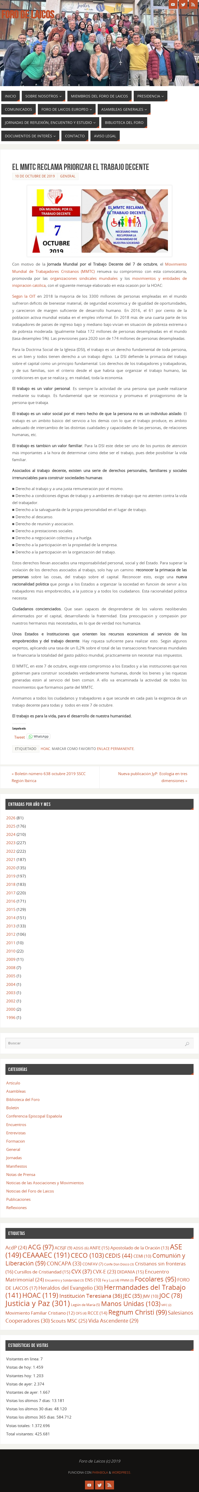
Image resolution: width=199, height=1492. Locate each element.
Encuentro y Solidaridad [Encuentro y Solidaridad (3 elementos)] (64, 1280)
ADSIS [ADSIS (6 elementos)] (81, 1248)
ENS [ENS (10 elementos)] (93, 1280)
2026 (11, 817)
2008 (11, 967)
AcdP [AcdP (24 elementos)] (16, 1247)
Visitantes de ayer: (23, 1392)
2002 (11, 1000)
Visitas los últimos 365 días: (31, 1417)
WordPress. (121, 1472)
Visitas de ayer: (20, 1383)
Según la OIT (23, 296)
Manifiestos (16, 1166)
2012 (11, 934)
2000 (11, 1009)
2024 (11, 834)
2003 (11, 992)
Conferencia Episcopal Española (34, 1116)
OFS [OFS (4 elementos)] (81, 1313)
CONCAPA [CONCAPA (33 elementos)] (64, 1263)
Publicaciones (18, 1199)
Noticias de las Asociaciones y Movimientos (45, 1182)
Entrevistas (16, 1132)
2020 (11, 867)
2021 (11, 859)
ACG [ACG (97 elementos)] (41, 1247)
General (68, 176)
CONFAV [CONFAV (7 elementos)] (92, 1263)
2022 (11, 851)
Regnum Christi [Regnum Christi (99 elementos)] (137, 1312)
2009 (11, 959)
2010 (11, 951)
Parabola (100, 1472)
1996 (11, 1017)
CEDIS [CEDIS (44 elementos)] (118, 1255)
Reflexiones (16, 1207)
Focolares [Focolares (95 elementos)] (155, 1279)
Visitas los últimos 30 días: (30, 1408)
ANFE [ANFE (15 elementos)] (99, 1247)
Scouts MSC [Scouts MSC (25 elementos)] (69, 1320)
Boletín (12, 1107)
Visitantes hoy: (19, 1375)
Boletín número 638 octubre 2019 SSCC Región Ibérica (49, 777)
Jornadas (14, 1157)
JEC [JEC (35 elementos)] (132, 1295)
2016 (11, 901)
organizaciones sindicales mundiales (84, 278)
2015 (11, 909)
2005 (11, 976)
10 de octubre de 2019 (35, 176)
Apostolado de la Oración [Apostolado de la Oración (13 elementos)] (139, 1248)
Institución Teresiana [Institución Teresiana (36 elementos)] (90, 1295)
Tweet (19, 736)
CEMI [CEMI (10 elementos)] (142, 1256)
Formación (15, 1141)
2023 (11, 842)
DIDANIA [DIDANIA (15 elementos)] (130, 1272)
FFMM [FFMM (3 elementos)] (127, 1280)
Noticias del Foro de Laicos (30, 1191)
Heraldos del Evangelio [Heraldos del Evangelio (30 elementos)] (70, 1287)
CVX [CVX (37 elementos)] (81, 1271)
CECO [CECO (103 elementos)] (87, 1255)
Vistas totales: (19, 1425)
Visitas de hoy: (19, 1367)
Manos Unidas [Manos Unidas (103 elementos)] (130, 1303)
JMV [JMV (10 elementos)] (150, 1296)
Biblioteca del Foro (23, 1099)
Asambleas (16, 1091)
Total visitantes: (20, 1433)
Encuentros (16, 1124)
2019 (11, 876)
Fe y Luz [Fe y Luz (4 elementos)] (110, 1280)
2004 (11, 984)
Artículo (13, 1082)
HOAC (45, 748)
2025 (11, 826)
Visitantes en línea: (23, 1358)
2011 (11, 942)
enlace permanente (115, 748)
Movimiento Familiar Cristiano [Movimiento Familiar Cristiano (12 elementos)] (40, 1313)
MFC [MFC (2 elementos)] (166, 1305)
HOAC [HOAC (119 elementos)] (40, 1295)
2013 (11, 925)
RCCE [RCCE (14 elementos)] (97, 1313)
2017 (11, 892)
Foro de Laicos (27, 14)
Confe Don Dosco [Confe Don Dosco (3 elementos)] (119, 1264)
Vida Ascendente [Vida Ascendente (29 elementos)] (113, 1320)
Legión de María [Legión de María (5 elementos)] (85, 1304)
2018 (11, 884)
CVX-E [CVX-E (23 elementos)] (104, 1271)
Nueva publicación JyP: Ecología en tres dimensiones (152, 777)
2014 (11, 917)
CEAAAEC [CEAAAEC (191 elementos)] (46, 1255)
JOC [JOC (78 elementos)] (170, 1295)
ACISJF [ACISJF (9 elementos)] (63, 1248)
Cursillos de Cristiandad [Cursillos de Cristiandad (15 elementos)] (42, 1272)
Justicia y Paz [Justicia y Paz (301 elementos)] (37, 1303)
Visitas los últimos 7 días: (29, 1400)
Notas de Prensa (20, 1174)
